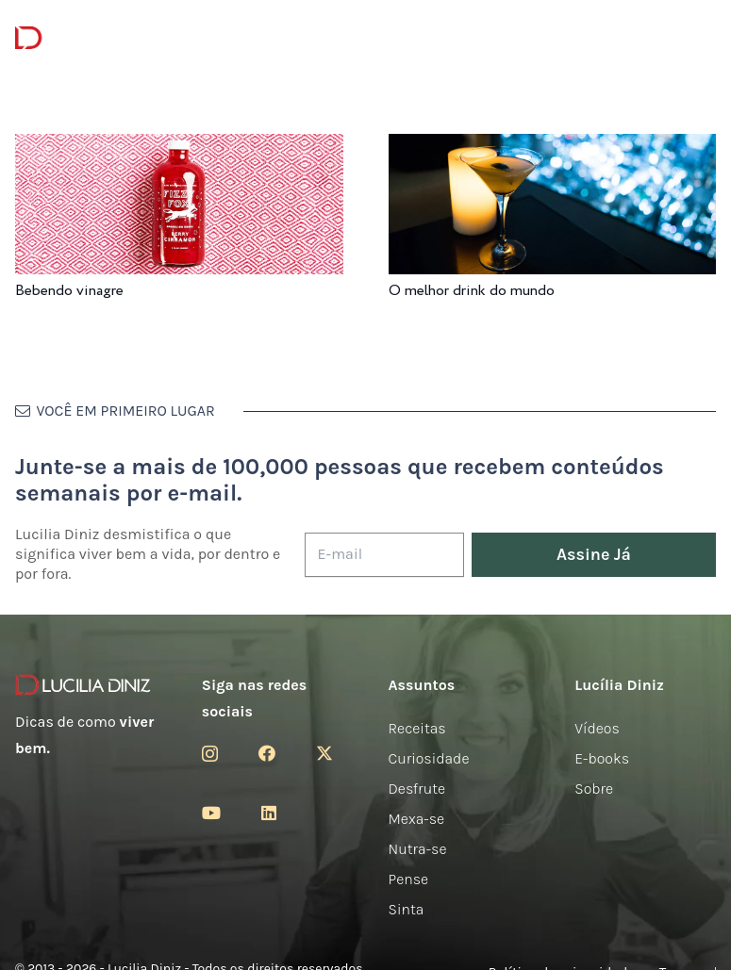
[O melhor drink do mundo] (553, 147)
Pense (409, 879)
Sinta (406, 909)
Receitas (417, 728)
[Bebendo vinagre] (179, 147)
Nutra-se (418, 849)
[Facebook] (266, 753)
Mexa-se (417, 819)
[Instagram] (210, 754)
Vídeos (597, 728)
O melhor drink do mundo (472, 291)
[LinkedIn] (268, 812)
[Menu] (218, 37)
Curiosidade (429, 758)
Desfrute (417, 788)
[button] (702, 38)
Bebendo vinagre (69, 291)
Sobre (593, 788)
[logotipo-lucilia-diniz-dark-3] (92, 38)
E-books (601, 758)
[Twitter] (324, 753)
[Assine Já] (594, 555)
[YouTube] (211, 812)
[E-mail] (384, 555)
